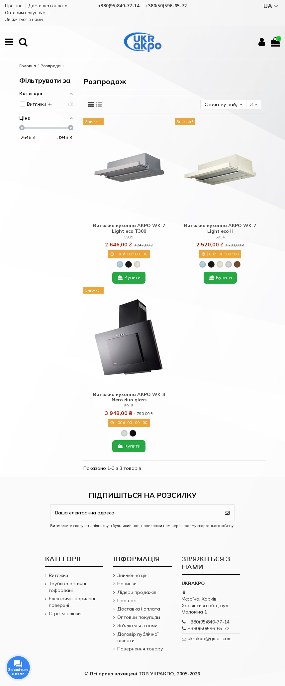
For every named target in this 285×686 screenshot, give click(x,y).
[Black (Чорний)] (128, 264)
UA (271, 6)
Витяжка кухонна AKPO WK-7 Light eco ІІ (220, 228)
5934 (220, 237)
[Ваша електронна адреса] (135, 513)
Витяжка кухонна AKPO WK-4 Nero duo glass (129, 397)
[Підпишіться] (227, 513)
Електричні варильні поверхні (72, 602)
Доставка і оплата (48, 5)
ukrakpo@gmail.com (210, 638)
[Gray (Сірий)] (228, 264)
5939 (129, 237)
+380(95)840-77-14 (209, 622)
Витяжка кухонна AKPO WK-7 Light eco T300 (129, 228)
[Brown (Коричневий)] (237, 264)
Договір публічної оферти (137, 637)
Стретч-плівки (65, 614)
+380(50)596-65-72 (209, 628)
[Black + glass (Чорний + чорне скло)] (133, 433)
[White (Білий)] (137, 264)
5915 (129, 405)
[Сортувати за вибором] (223, 104)
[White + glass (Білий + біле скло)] (124, 433)
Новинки (127, 584)
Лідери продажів (136, 592)
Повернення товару (140, 649)
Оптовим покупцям (26, 12)
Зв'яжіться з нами (24, 19)
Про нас (14, 5)
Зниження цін (132, 575)
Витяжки (58, 575)
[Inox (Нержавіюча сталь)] (120, 264)
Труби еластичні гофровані (67, 587)
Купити (129, 277)
